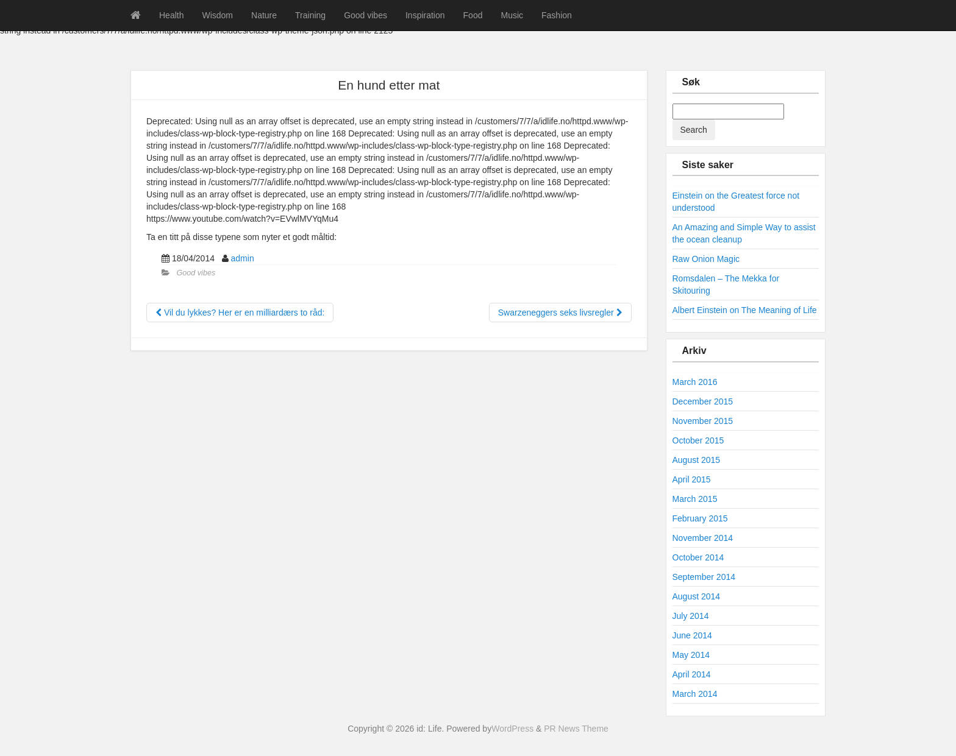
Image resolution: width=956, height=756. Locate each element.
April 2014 (691, 674)
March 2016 (695, 382)
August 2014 (696, 596)
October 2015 (698, 440)
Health (171, 15)
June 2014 (692, 635)
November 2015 (702, 421)
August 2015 (696, 460)
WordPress (512, 728)
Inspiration (425, 15)
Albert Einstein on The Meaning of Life (744, 310)
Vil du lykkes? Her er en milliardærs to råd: (239, 312)
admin (242, 258)
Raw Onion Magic (706, 259)
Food (473, 15)
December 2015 (702, 401)
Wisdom (217, 15)
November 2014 (702, 538)
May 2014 (691, 655)
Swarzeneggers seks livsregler (560, 312)
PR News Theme (576, 728)
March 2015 (695, 499)
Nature (264, 15)
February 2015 (700, 518)
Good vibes (365, 15)
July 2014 (690, 616)
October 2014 (698, 557)
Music (512, 15)
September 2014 (704, 577)
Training (310, 15)
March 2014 (695, 694)
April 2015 (691, 479)
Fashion (556, 15)
